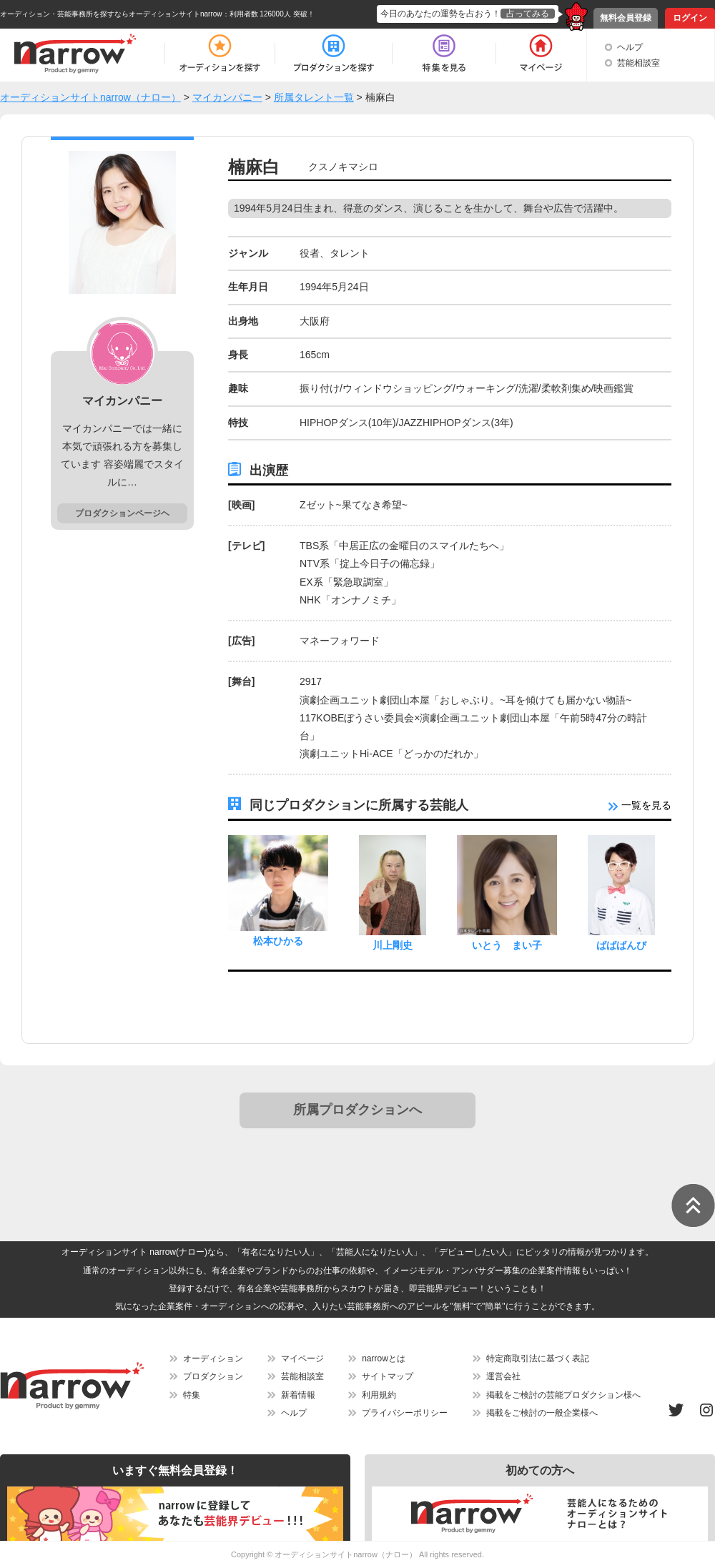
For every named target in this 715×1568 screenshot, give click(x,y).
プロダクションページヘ (122, 513)
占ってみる (527, 14)
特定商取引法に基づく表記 (537, 1358)
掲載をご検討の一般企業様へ (542, 1413)
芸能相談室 (638, 63)
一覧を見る (639, 805)
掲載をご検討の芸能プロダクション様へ (563, 1395)
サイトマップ (387, 1376)
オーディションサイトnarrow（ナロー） (346, 1554)
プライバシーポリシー (405, 1413)
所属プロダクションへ (357, 1110)
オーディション (213, 1358)
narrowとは (383, 1358)
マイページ (302, 1358)
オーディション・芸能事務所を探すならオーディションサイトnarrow (111, 14)
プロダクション (213, 1376)
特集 (191, 1395)
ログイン (690, 18)
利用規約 (379, 1395)
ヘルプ (630, 47)
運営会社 (503, 1376)
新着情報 (298, 1395)
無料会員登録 (625, 18)
